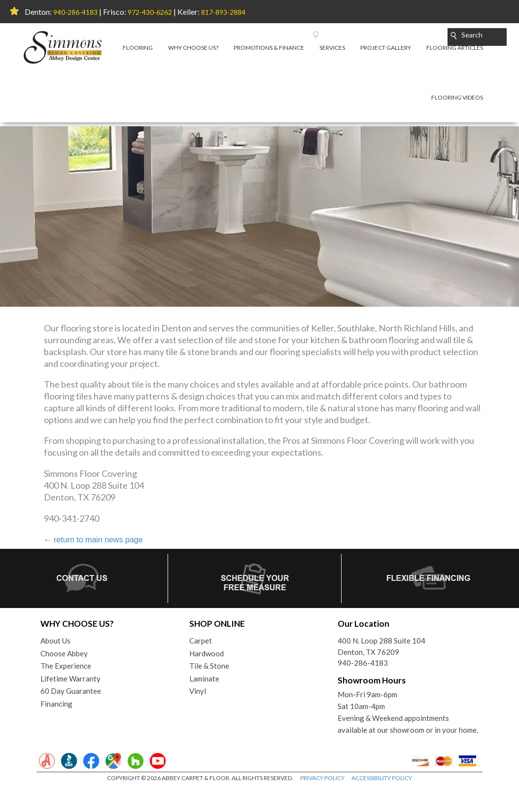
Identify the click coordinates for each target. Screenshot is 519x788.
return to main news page (93, 540)
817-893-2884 (223, 12)
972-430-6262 (150, 12)
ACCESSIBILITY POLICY (381, 778)
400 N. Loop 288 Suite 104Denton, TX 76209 (381, 646)
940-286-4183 (75, 12)
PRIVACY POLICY (322, 778)
